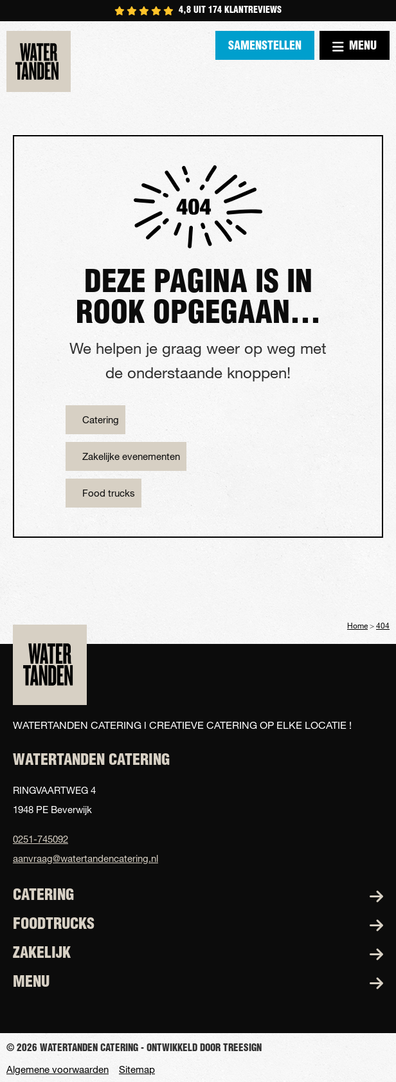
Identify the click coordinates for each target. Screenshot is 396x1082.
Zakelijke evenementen (131, 456)
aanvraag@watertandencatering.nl (85, 858)
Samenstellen (265, 47)
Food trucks (108, 493)
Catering (100, 419)
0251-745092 (40, 839)
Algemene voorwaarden (57, 1069)
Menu (354, 47)
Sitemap (137, 1069)
